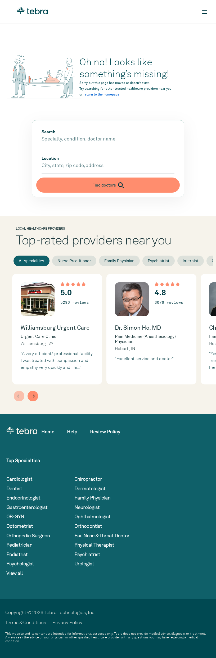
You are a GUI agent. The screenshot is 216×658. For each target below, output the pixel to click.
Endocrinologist (23, 498)
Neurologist (87, 507)
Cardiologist (19, 479)
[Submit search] (108, 185)
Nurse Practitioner (74, 260)
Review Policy (105, 431)
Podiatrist (17, 554)
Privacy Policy (67, 622)
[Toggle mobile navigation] (205, 12)
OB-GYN (15, 516)
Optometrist (19, 526)
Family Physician (119, 260)
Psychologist (20, 563)
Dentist (14, 488)
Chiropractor (88, 479)
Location (50, 158)
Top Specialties (23, 460)
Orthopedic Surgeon (28, 535)
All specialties (31, 260)
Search (48, 132)
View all (14, 573)
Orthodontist (88, 526)
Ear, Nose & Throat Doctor (101, 535)
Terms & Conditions (25, 622)
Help (72, 431)
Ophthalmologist (92, 516)
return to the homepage (101, 94)
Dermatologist (89, 488)
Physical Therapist (94, 545)
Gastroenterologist (26, 507)
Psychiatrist (158, 260)
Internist (191, 260)
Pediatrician (19, 545)
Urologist (84, 563)
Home (47, 431)
